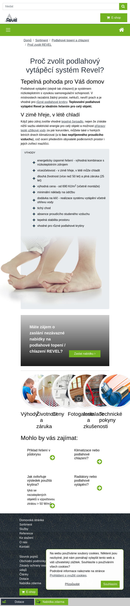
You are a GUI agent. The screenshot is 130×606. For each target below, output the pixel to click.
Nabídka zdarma (30, 583)
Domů (28, 40)
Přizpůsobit (72, 584)
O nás (23, 542)
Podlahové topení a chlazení (70, 40)
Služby (23, 529)
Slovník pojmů (28, 556)
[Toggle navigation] (8, 30)
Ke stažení (26, 537)
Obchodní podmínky (32, 561)
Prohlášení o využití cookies (68, 575)
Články (23, 574)
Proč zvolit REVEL (39, 44)
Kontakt (24, 546)
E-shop (114, 17)
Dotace (24, 578)
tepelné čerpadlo (72, 121)
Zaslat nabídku (84, 353)
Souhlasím (110, 584)
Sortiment (41, 40)
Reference (26, 533)
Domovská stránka (31, 520)
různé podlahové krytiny (51, 102)
